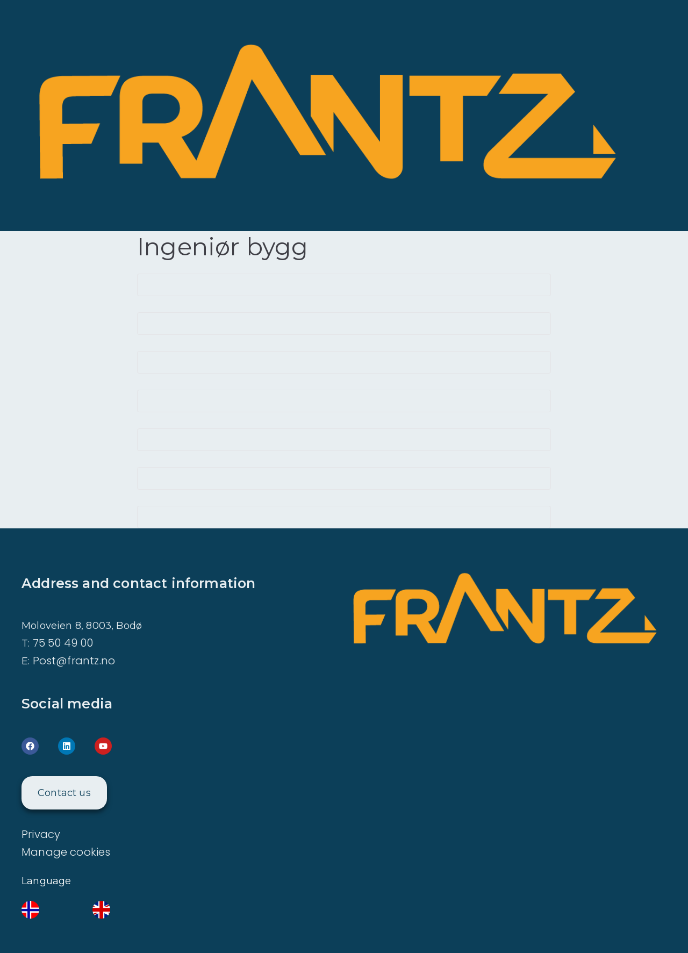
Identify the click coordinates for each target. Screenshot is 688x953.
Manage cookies (66, 851)
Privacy (41, 834)
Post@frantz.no (74, 660)
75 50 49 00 (63, 642)
